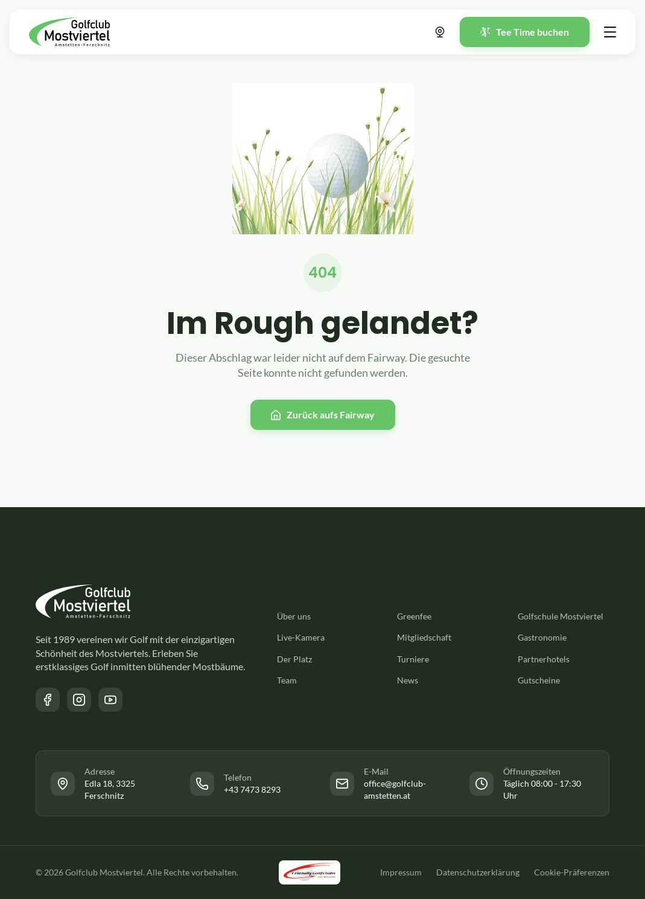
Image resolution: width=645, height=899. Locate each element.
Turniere (413, 659)
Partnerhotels (544, 659)
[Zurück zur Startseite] (69, 32)
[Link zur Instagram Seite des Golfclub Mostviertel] (79, 700)
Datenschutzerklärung (477, 872)
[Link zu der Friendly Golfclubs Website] (309, 872)
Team (287, 680)
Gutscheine (539, 680)
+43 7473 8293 (252, 789)
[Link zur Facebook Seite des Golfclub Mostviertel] (48, 700)
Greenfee (414, 616)
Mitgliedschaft (424, 637)
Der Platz (294, 659)
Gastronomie (542, 637)
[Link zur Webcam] (439, 32)
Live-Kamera (301, 637)
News (407, 680)
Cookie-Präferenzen (571, 872)
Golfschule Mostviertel (560, 616)
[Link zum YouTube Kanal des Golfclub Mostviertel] (110, 700)
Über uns (294, 616)
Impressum (401, 872)
